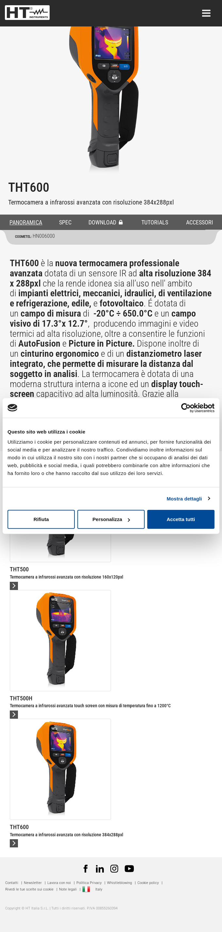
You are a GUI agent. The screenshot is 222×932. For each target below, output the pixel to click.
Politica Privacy (89, 883)
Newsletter (33, 883)
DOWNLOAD (105, 222)
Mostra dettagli (184, 498)
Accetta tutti (180, 519)
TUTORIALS (154, 222)
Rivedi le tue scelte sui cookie (29, 889)
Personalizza (111, 519)
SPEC (65, 222)
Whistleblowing (119, 883)
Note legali (68, 889)
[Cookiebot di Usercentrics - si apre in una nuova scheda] (185, 408)
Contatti (11, 883)
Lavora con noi (59, 883)
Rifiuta (41, 519)
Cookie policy (148, 883)
